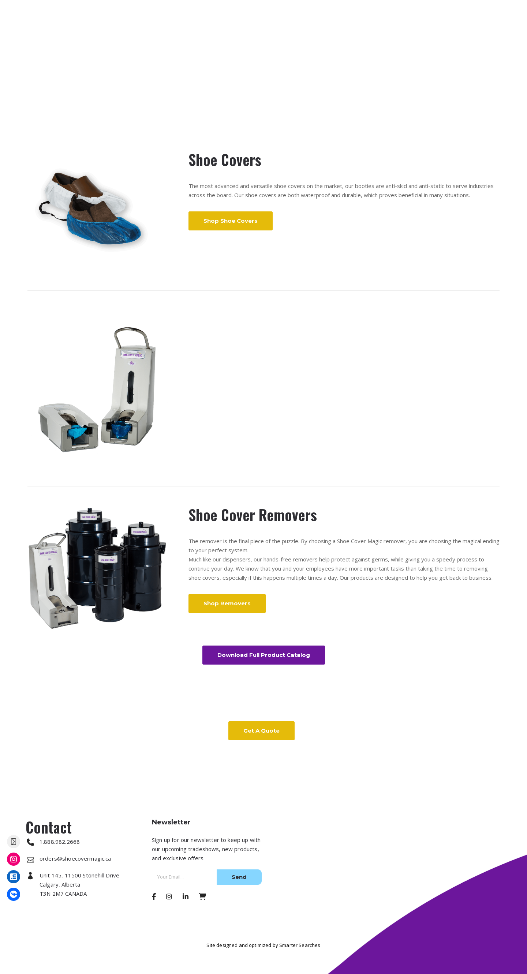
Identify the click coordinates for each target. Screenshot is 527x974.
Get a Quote (261, 730)
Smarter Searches (299, 945)
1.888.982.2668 (448, 14)
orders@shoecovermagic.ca (467, 24)
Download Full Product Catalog (263, 654)
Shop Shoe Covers (230, 220)
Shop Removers (227, 603)
